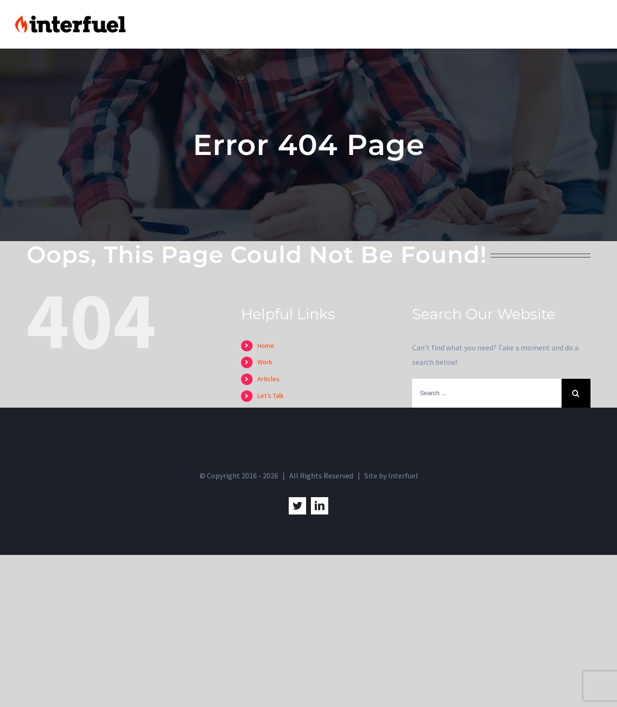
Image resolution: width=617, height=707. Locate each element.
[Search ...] (487, 393)
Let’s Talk (270, 395)
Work (264, 362)
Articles (268, 378)
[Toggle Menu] (595, 24)
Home (265, 345)
